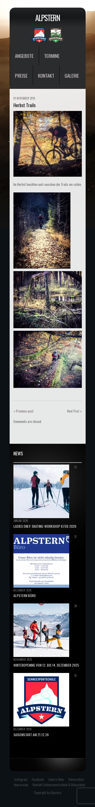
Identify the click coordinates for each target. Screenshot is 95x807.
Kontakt (46, 75)
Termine (52, 55)
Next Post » (74, 411)
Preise (21, 75)
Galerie (72, 75)
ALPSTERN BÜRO (24, 595)
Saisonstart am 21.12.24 (31, 734)
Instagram (20, 779)
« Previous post (23, 411)
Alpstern (47, 17)
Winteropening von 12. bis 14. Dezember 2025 (46, 665)
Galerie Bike (56, 779)
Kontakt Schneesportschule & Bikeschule (59, 784)
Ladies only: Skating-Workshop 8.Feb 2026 (44, 526)
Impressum (21, 784)
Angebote (24, 55)
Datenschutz (76, 779)
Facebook (38, 779)
